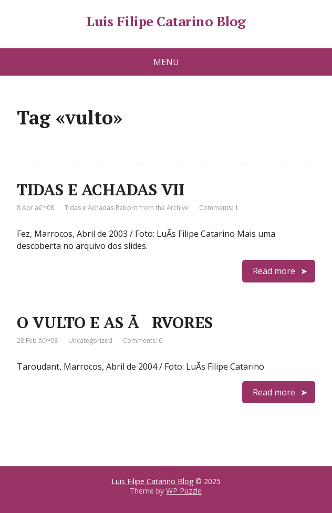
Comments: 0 (142, 340)
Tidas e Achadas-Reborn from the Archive (127, 207)
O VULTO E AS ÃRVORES (115, 322)
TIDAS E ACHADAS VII (100, 189)
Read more (274, 271)
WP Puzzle (184, 491)
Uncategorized (90, 340)
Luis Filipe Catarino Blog (165, 21)
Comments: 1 (218, 207)
